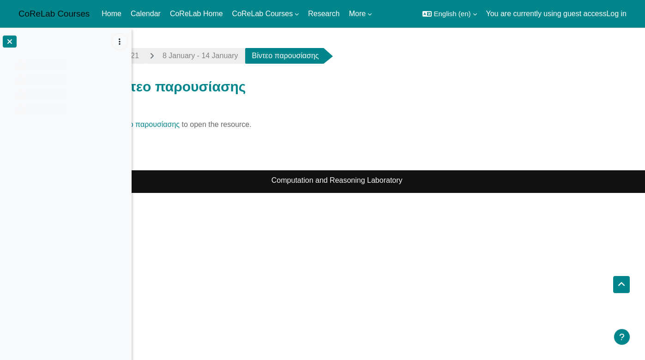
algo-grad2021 (173, 56)
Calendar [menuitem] (146, 14)
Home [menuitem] (111, 14)
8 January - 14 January (258, 56)
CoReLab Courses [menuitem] (262, 14)
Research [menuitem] (323, 14)
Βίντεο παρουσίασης (203, 124)
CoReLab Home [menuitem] (196, 14)
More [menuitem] (357, 14)
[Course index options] (119, 41)
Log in (616, 14)
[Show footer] (622, 337)
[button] (449, 14)
